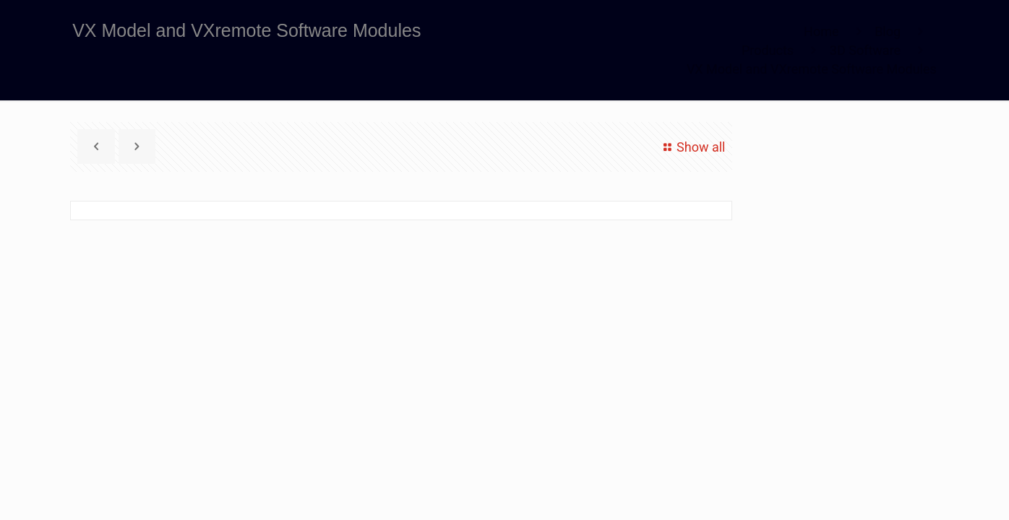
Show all (692, 147)
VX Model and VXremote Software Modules (812, 69)
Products (768, 50)
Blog (888, 31)
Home (821, 31)
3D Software (865, 50)
